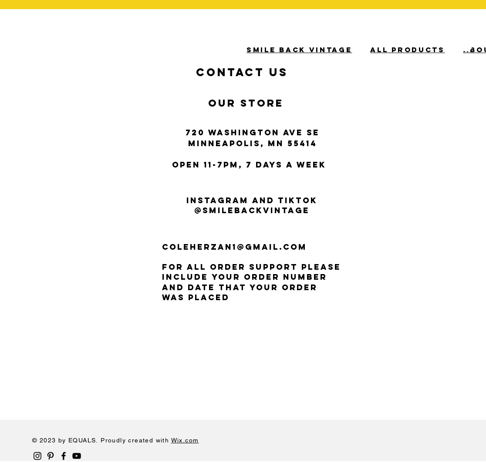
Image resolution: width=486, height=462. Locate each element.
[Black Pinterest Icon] (50, 456)
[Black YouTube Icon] (76, 456)
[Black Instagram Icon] (37, 456)
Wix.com (185, 440)
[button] (461, 47)
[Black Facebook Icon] (63, 456)
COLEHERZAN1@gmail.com (234, 247)
